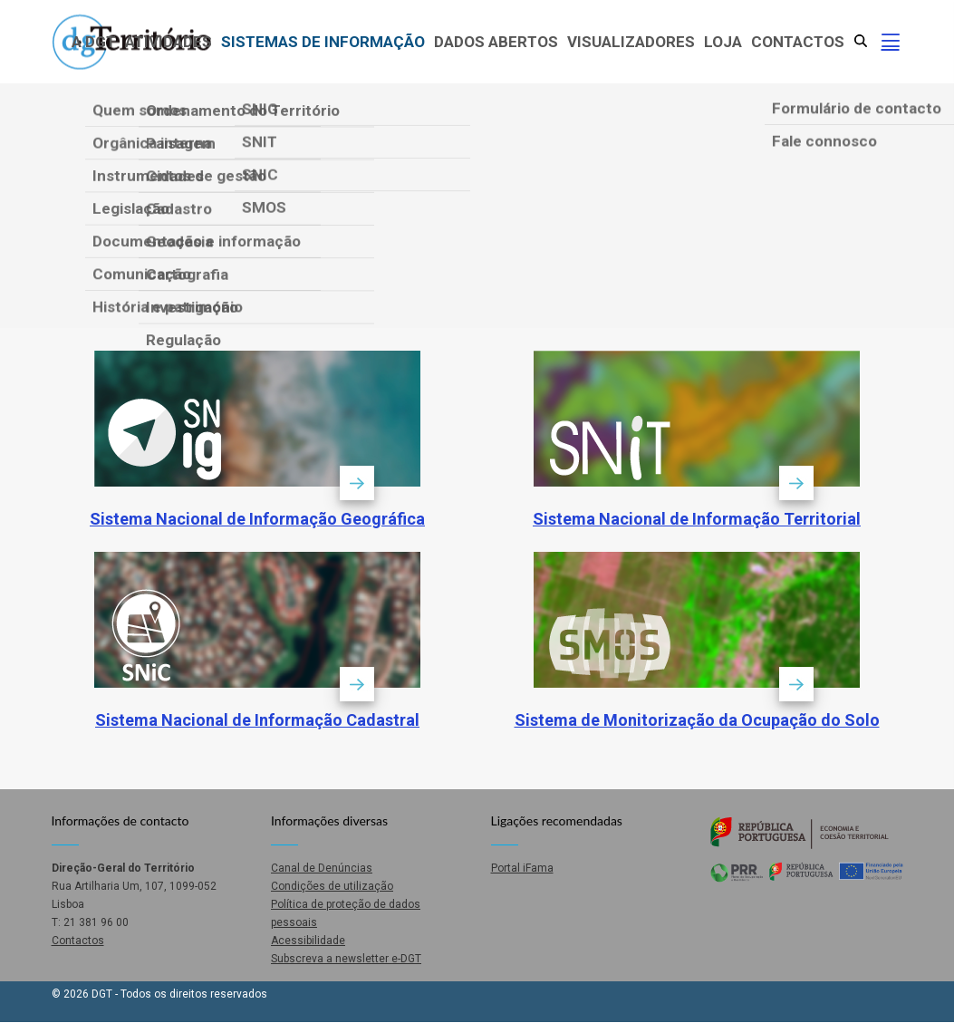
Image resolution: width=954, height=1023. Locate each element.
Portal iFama (522, 868)
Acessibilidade (308, 940)
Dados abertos (496, 42)
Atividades (168, 42)
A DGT (94, 42)
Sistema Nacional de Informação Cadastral (257, 719)
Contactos (797, 42)
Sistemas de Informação (323, 42)
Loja (723, 42)
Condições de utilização (332, 886)
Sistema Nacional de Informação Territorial (697, 518)
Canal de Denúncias (321, 868)
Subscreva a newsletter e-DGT (346, 958)
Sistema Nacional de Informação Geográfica (257, 518)
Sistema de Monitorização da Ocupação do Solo (697, 719)
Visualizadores (631, 42)
